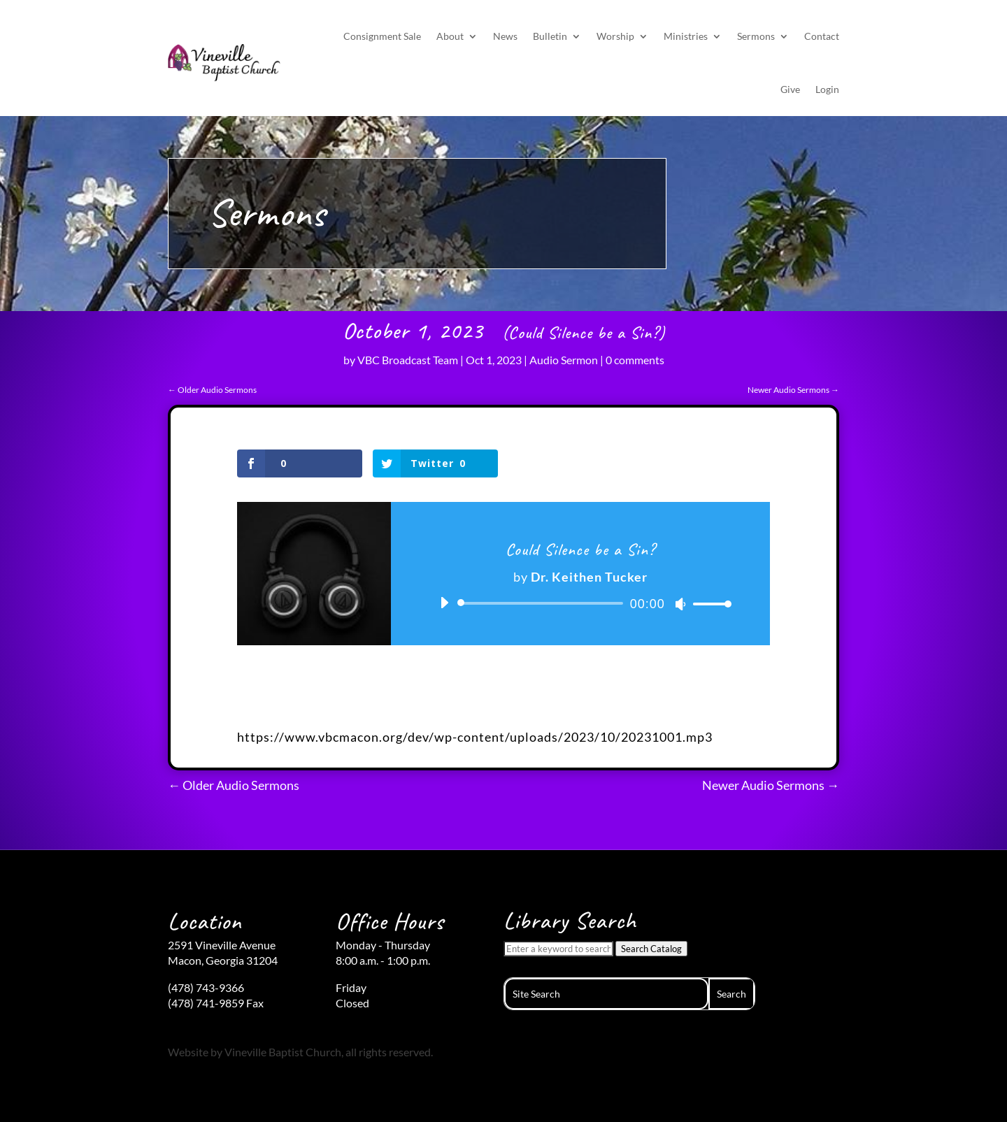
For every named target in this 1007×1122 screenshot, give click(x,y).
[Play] (444, 602)
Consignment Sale (382, 36)
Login (827, 89)
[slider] (542, 603)
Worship (615, 36)
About (450, 36)
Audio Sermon (563, 359)
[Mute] (680, 604)
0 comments (635, 359)
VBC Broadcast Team (407, 359)
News (505, 36)
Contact (821, 36)
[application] (580, 603)
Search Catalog (651, 948)
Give (790, 89)
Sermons (756, 36)
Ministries (686, 36)
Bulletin (550, 36)
